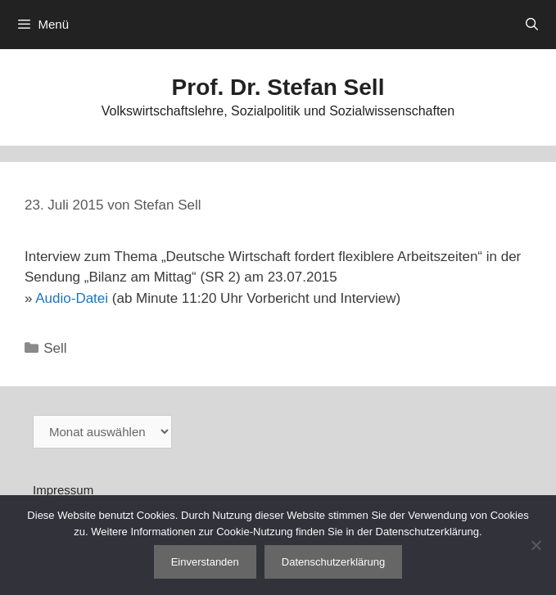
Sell (54, 348)
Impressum (63, 490)
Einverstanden (205, 562)
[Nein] (535, 545)
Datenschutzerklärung (333, 562)
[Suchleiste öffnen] (532, 24)
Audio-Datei (71, 298)
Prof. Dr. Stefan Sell (278, 87)
